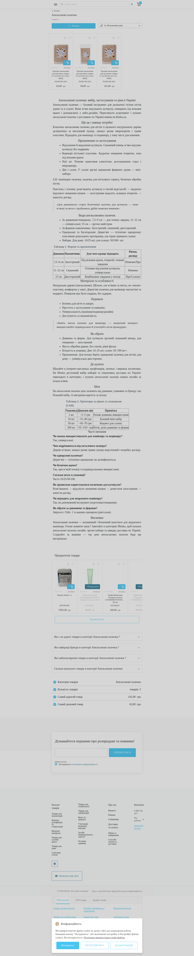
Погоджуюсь (67, 945)
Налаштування (124, 945)
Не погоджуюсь (94, 945)
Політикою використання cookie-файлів (104, 937)
